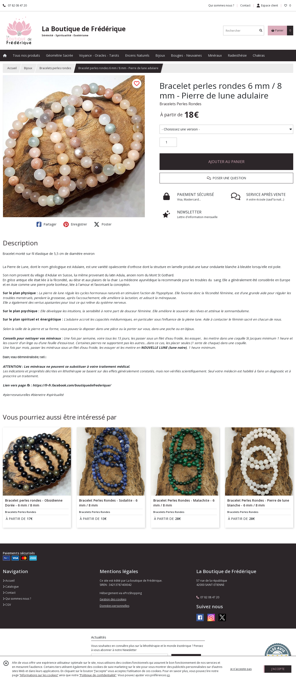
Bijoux (28, 68)
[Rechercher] (261, 30)
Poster (102, 224)
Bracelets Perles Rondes (180, 103)
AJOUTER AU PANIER (226, 161)
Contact (245, 5)
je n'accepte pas (241, 669)
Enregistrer (75, 224)
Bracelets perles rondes (55, 68)
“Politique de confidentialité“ (97, 675)
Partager (46, 224)
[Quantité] (168, 142)
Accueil (12, 68)
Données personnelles (114, 606)
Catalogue (11, 587)
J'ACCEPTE (277, 669)
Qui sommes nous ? (17, 599)
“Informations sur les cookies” (38, 675)
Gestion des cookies (113, 599)
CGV (7, 605)
